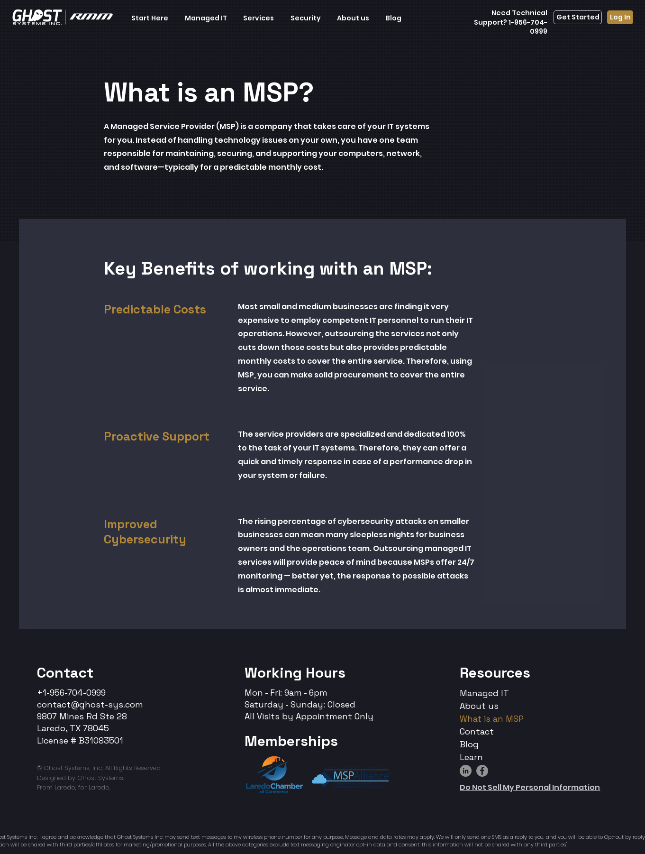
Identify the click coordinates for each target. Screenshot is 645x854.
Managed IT (484, 693)
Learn (471, 757)
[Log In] (620, 17)
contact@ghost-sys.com (90, 704)
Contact (65, 672)
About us (479, 705)
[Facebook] (482, 771)
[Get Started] (578, 17)
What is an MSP (492, 718)
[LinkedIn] (466, 771)
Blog (469, 744)
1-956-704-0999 (527, 27)
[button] (150, 18)
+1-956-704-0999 (71, 692)
